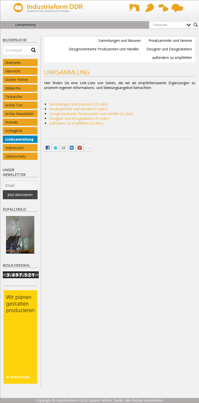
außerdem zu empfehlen (172, 57)
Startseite (13, 62)
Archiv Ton (14, 105)
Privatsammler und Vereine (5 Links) (78, 109)
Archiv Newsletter (19, 113)
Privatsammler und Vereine (170, 40)
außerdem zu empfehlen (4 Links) (76, 123)
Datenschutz (15, 156)
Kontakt (11, 122)
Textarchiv (13, 96)
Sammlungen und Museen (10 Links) (78, 104)
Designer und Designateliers (169, 49)
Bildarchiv (13, 88)
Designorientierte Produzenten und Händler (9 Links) (91, 113)
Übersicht (13, 71)
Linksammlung (19, 139)
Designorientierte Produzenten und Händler (104, 49)
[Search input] (168, 24)
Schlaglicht (13, 130)
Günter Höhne (16, 79)
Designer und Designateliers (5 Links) (79, 118)
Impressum (14, 147)
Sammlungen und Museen (120, 40)
